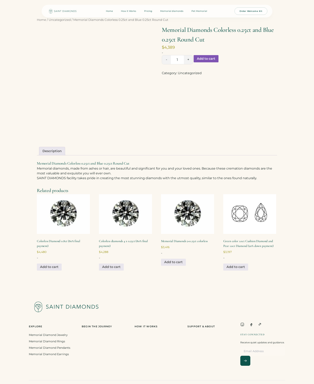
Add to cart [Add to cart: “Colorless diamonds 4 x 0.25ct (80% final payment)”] (111, 267)
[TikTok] (260, 324)
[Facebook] (251, 324)
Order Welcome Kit (251, 11)
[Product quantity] (177, 59)
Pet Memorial (199, 11)
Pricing (148, 11)
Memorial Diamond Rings (47, 341)
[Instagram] (242, 324)
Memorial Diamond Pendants (49, 348)
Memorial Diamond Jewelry (48, 335)
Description (52, 151)
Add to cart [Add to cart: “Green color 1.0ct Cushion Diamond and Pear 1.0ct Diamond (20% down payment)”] (235, 267)
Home (109, 11)
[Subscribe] (245, 361)
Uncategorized (60, 20)
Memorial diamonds (171, 11)
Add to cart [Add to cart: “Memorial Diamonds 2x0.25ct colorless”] (173, 262)
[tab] (52, 151)
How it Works (128, 11)
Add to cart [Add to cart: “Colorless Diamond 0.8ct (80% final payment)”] (49, 267)
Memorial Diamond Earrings (49, 354)
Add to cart (206, 59)
